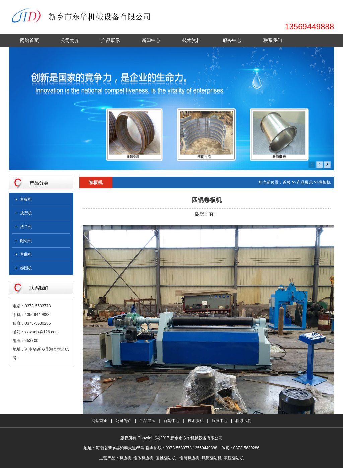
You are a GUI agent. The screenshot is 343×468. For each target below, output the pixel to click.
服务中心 (232, 40)
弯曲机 (26, 254)
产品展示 (110, 40)
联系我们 (272, 40)
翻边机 (26, 240)
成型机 (26, 213)
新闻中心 (151, 40)
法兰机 (26, 226)
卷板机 (26, 199)
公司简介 (70, 40)
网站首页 (29, 40)
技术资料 (191, 40)
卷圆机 (26, 268)
